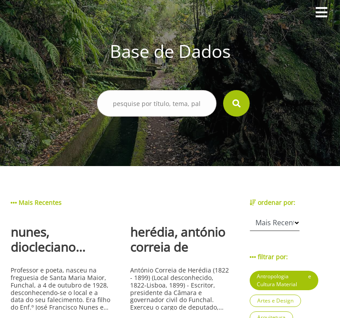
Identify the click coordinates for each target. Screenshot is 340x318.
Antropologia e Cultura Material (284, 280)
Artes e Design (275, 300)
